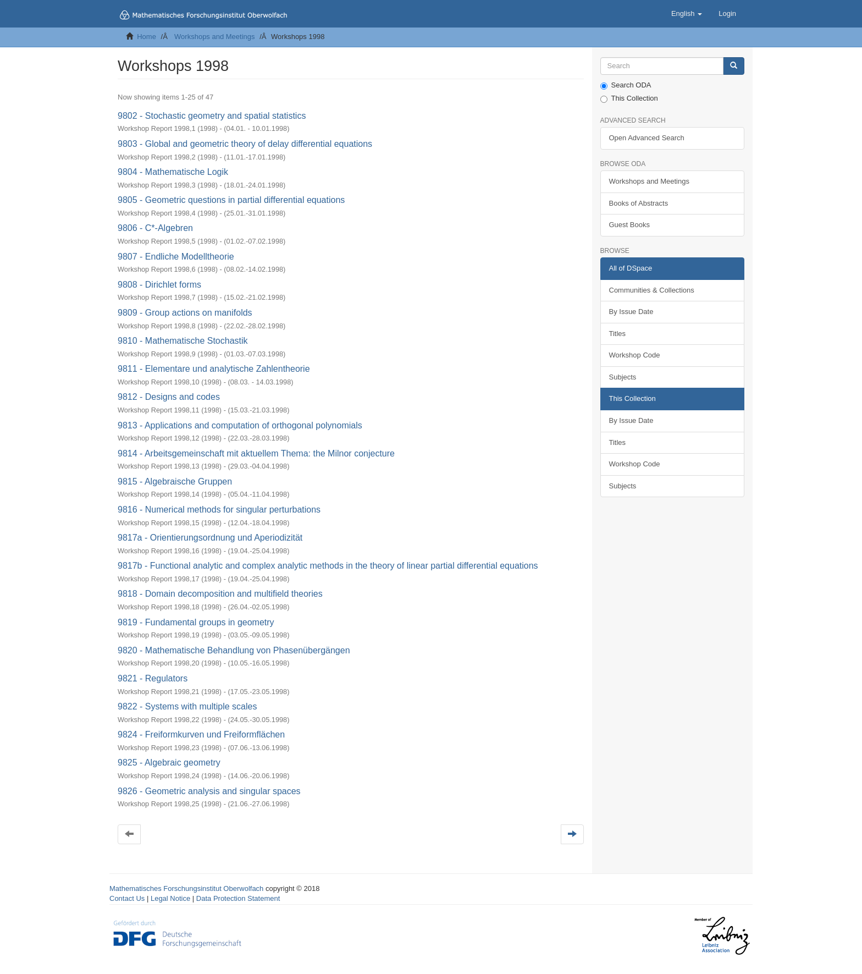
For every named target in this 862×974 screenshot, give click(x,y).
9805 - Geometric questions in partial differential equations (231, 200)
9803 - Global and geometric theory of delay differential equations (245, 143)
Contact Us (127, 898)
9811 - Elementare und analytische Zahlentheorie (214, 368)
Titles (617, 333)
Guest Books (629, 225)
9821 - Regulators (152, 678)
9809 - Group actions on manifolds (185, 312)
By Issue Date (631, 311)
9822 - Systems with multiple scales (187, 706)
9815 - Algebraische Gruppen (175, 481)
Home (146, 36)
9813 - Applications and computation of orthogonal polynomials (240, 425)
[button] (686, 13)
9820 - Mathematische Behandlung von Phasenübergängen (234, 650)
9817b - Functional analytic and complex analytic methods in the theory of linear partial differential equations (328, 565)
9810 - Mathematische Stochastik (183, 340)
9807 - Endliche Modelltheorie (176, 256)
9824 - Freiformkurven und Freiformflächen (201, 734)
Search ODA (625, 85)
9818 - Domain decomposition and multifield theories (220, 593)
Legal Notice (170, 898)
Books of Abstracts (638, 203)
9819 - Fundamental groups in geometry (196, 622)
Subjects (623, 377)
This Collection (629, 98)
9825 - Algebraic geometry (169, 762)
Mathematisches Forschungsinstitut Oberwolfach (186, 888)
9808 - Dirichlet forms (159, 284)
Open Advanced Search (646, 138)
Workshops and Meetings (214, 36)
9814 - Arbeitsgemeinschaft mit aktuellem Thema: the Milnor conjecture (256, 453)
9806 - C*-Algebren (155, 228)
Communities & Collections (651, 290)
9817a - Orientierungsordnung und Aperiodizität (210, 537)
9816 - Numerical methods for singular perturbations (219, 509)
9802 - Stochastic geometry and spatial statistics (212, 115)
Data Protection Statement (238, 898)
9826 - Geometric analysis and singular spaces (209, 791)
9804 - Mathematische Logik (173, 172)
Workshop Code (634, 355)
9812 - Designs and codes (169, 396)
